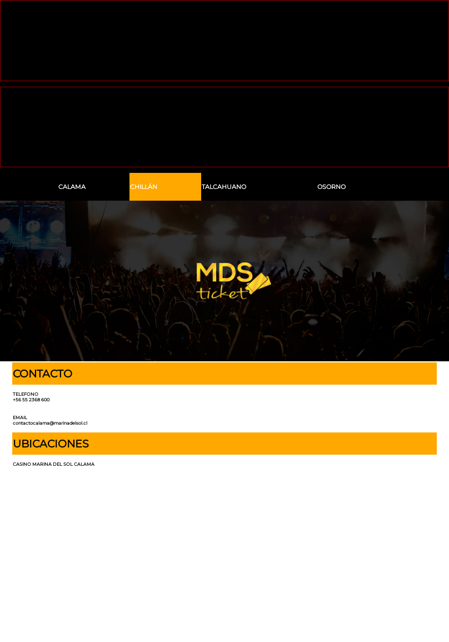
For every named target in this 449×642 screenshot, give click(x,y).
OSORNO (331, 187)
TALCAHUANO (224, 187)
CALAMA (72, 187)
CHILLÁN (143, 187)
